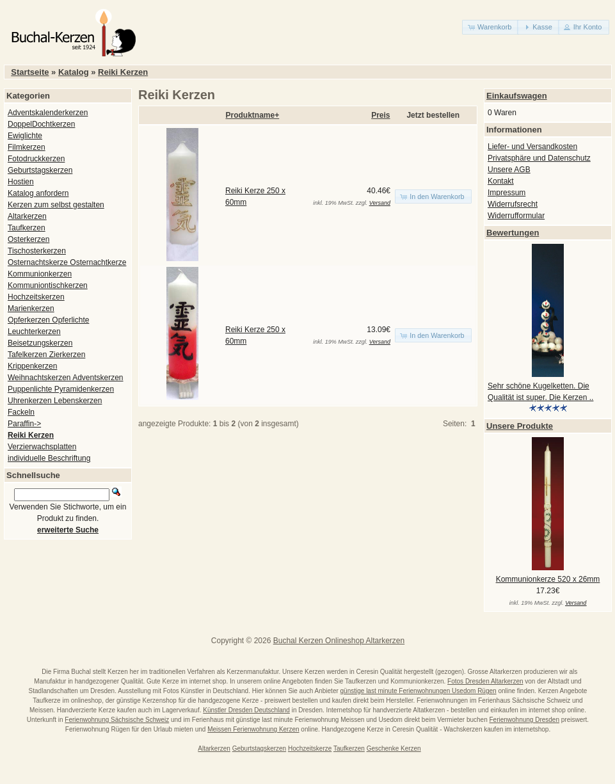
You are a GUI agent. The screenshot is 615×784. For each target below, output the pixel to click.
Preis (380, 115)
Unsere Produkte (519, 426)
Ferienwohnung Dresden (524, 719)
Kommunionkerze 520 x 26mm (548, 579)
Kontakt (501, 181)
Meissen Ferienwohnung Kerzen (253, 729)
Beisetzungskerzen (40, 343)
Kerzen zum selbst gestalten (56, 204)
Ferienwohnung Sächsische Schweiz (117, 719)
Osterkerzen (28, 239)
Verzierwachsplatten (42, 446)
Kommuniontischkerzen (48, 285)
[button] (490, 27)
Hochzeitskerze (309, 748)
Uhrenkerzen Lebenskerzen (55, 400)
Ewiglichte (25, 135)
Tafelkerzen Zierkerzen (46, 354)
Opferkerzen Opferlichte (48, 320)
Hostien (21, 181)
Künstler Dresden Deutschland (246, 710)
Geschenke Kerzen (394, 748)
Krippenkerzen (32, 366)
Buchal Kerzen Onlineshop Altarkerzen (338, 640)
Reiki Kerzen (123, 72)
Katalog (73, 72)
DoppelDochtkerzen (41, 124)
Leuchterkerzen (34, 331)
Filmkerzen (26, 147)
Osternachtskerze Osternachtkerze (67, 262)
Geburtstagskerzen (40, 170)
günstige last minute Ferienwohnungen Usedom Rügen (418, 690)
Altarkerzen (27, 216)
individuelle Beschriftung (49, 458)
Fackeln (21, 412)
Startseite (30, 72)
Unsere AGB (509, 169)
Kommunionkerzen (40, 273)
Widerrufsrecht (513, 204)
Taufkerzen (26, 227)
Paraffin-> (24, 423)
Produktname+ (253, 115)
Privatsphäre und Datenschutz (539, 158)
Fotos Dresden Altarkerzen (485, 681)
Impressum (506, 192)
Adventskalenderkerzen (48, 112)
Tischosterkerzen (37, 250)
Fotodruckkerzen (36, 158)
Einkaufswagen (516, 95)
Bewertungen (512, 232)
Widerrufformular (516, 215)
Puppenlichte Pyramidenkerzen (61, 389)
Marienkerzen (31, 308)
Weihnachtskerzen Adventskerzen (66, 377)
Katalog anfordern (38, 193)
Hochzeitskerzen (36, 296)
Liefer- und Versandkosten (532, 146)
